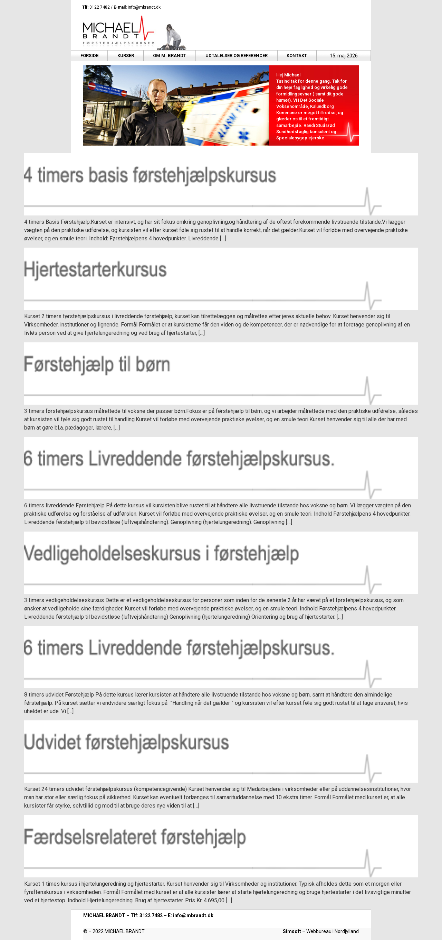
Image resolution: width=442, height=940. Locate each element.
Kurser (125, 55)
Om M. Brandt (169, 55)
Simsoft (292, 931)
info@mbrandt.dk (144, 7)
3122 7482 (99, 7)
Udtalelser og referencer (236, 55)
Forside (89, 55)
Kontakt (297, 55)
